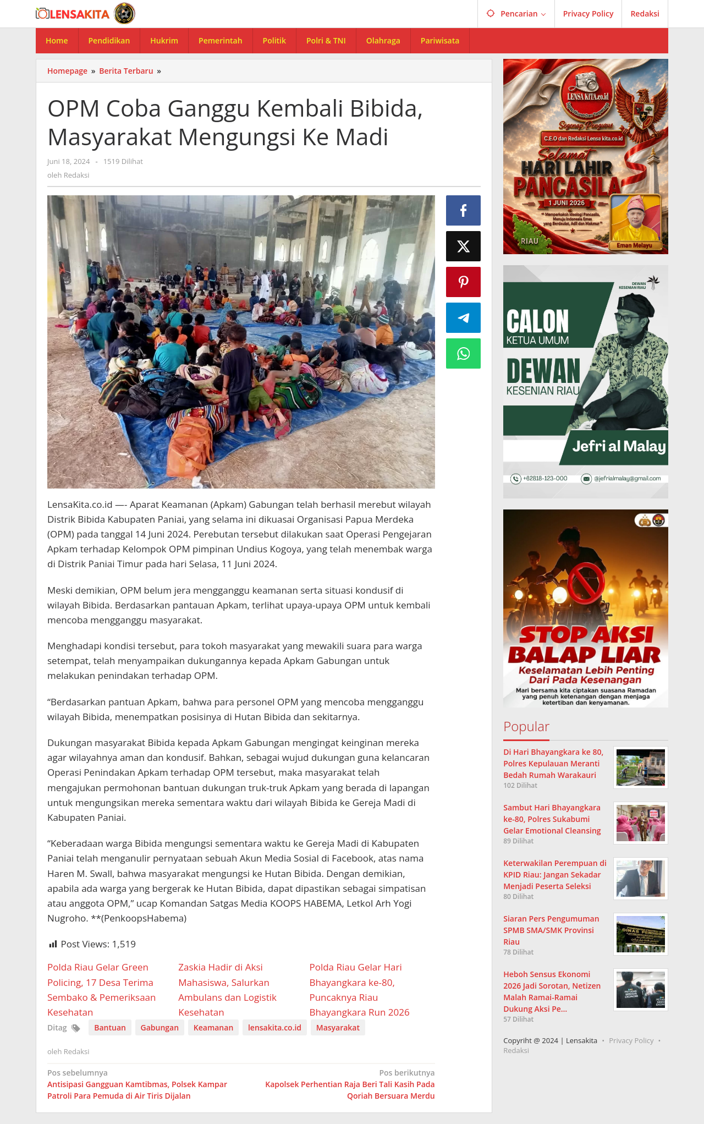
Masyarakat (338, 1027)
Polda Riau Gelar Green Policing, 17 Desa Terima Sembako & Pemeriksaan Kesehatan (101, 989)
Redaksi (516, 1050)
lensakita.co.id (274, 1027)
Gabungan (160, 1027)
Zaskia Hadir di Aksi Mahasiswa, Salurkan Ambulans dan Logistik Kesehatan (227, 989)
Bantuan (110, 1027)
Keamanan (214, 1027)
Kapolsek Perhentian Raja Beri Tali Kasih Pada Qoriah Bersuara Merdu (342, 1084)
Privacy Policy (631, 1040)
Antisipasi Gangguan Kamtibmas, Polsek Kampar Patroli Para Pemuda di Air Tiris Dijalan (140, 1084)
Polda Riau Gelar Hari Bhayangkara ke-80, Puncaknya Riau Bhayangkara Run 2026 (359, 989)
